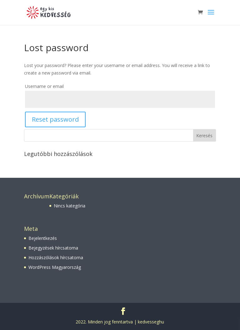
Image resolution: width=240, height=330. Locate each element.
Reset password (55, 119)
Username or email (44, 86)
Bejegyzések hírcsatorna (53, 248)
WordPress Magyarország (54, 267)
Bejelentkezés (42, 238)
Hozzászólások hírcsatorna (55, 257)
